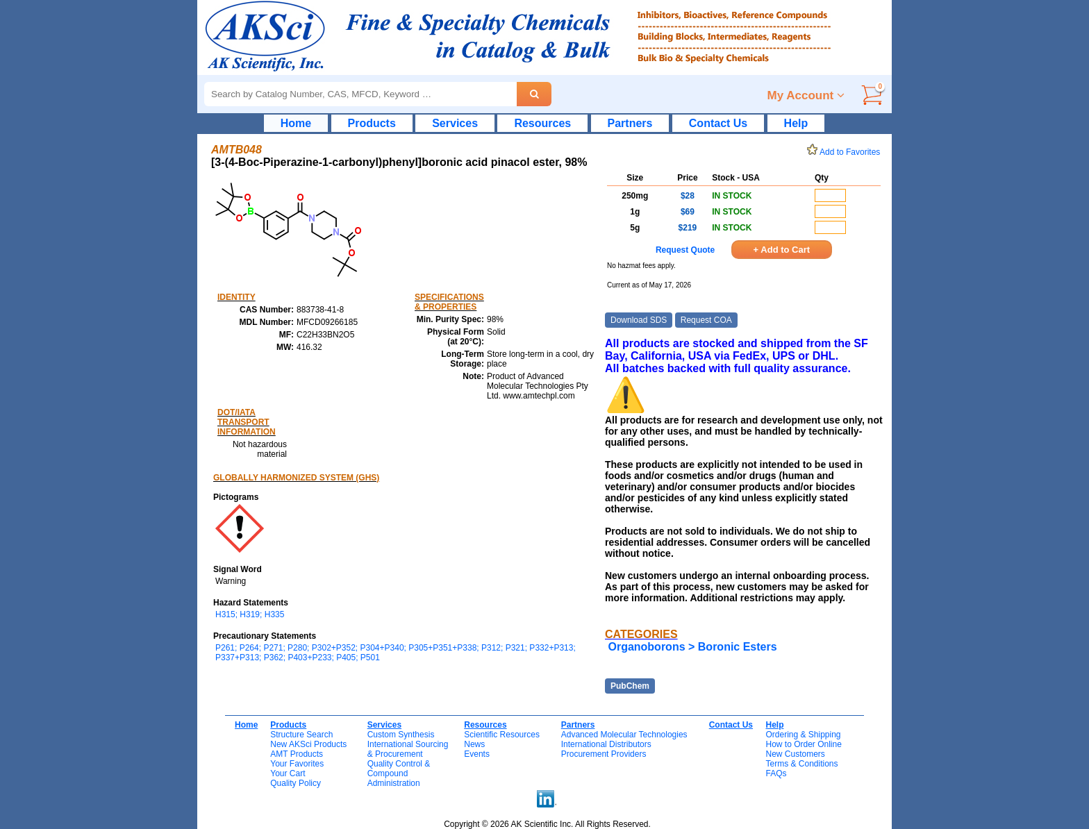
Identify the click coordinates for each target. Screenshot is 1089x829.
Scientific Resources (502, 734)
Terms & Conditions (801, 764)
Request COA (706, 320)
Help (796, 123)
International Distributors (606, 744)
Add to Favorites (846, 152)
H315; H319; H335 (249, 614)
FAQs (775, 773)
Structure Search (301, 734)
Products (372, 123)
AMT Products (296, 754)
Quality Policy (295, 783)
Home (296, 123)
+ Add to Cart (782, 249)
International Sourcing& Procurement (408, 749)
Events (477, 754)
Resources (542, 123)
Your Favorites (297, 764)
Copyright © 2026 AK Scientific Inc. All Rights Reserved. (547, 824)
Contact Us (718, 123)
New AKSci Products (308, 744)
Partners (630, 123)
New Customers (794, 754)
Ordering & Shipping (802, 734)
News (474, 744)
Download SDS (638, 320)
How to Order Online (803, 744)
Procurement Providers (604, 754)
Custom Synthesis (401, 734)
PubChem (629, 686)
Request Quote (685, 250)
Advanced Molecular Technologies (624, 734)
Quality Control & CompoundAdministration (399, 773)
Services (455, 123)
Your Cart (287, 773)
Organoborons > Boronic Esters (692, 647)
